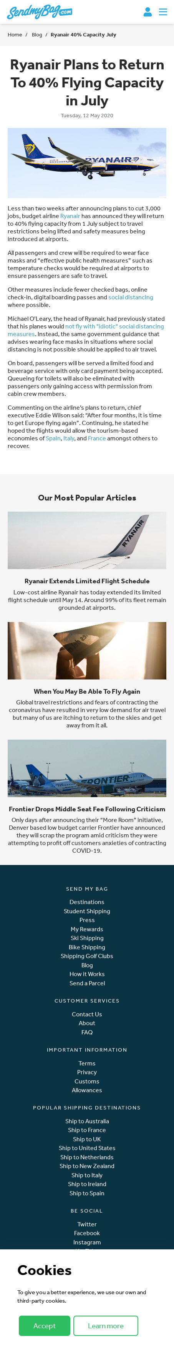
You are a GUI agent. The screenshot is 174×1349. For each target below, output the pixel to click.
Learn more (106, 1325)
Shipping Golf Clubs (87, 956)
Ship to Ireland (87, 1184)
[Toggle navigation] (163, 12)
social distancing (130, 297)
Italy (68, 438)
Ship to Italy (87, 1175)
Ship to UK (87, 1139)
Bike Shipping (87, 947)
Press (87, 920)
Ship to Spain (87, 1193)
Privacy (87, 1072)
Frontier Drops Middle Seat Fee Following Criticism (87, 808)
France (97, 438)
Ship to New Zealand (87, 1166)
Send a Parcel (87, 983)
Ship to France (87, 1130)
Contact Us (87, 1014)
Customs (87, 1081)
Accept (44, 1325)
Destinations (87, 902)
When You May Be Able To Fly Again (87, 691)
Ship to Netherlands (87, 1157)
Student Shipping (87, 911)
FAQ (87, 1032)
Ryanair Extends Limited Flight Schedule (87, 580)
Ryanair (70, 216)
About (87, 1023)
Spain (53, 438)
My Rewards (87, 929)
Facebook (87, 1233)
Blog (36, 34)
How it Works (87, 974)
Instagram (87, 1242)
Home (15, 34)
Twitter (87, 1224)
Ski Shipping (87, 938)
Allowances (87, 1090)
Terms (87, 1063)
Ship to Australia (87, 1121)
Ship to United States (87, 1148)
